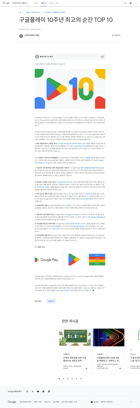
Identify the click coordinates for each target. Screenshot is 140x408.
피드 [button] (57, 3)
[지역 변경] (116, 400)
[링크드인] (49, 390)
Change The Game (72, 215)
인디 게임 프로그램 (88, 194)
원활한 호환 (90, 158)
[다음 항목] (131, 349)
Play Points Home (62, 291)
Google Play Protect (63, 182)
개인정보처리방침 (26, 401)
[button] (116, 35)
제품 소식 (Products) (33, 12)
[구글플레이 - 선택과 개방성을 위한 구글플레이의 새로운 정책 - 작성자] (44, 350)
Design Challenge (97, 217)
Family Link (55, 229)
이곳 (46, 64)
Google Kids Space (77, 226)
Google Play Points (79, 146)
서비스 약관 (38, 401)
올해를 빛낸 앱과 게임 (91, 168)
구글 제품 (56, 401)
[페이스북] (43, 390)
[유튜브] (38, 390)
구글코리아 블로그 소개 (69, 401)
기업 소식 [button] (51, 3)
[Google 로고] (12, 400)
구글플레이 (51, 301)
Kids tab (70, 224)
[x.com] (32, 390)
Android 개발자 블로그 (86, 199)
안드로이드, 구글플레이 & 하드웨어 (55, 12)
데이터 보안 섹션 (42, 187)
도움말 (94, 401)
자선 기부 (65, 205)
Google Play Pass (64, 144)
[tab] (59, 377)
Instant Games (77, 144)
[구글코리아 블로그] (20, 12)
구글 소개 (47, 401)
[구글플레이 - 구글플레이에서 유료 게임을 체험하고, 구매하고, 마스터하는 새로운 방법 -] (95, 350)
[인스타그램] (27, 390)
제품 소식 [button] (43, 3)
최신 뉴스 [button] (36, 3)
